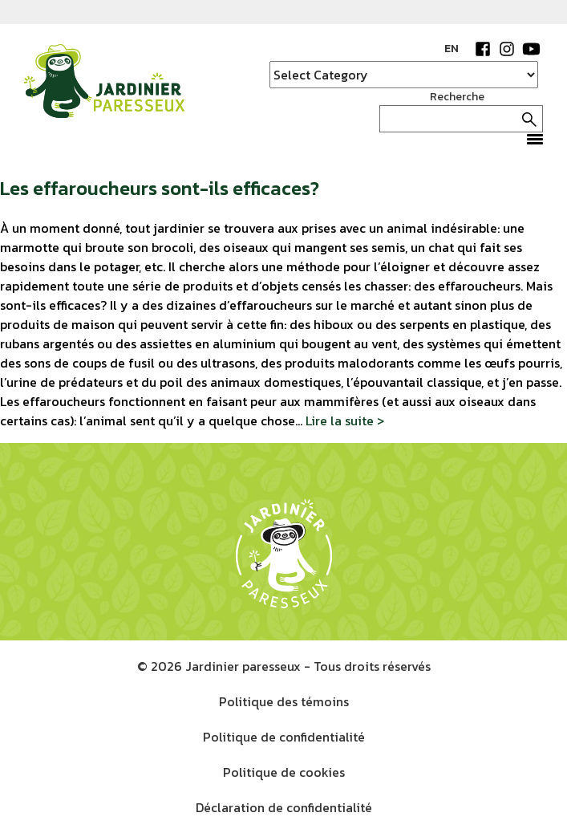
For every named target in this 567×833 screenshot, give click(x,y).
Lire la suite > (345, 420)
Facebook (483, 49)
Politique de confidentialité (284, 736)
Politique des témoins (284, 701)
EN (451, 48)
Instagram (507, 49)
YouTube (531, 49)
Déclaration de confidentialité (284, 807)
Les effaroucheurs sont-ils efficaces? (159, 188)
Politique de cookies (284, 772)
